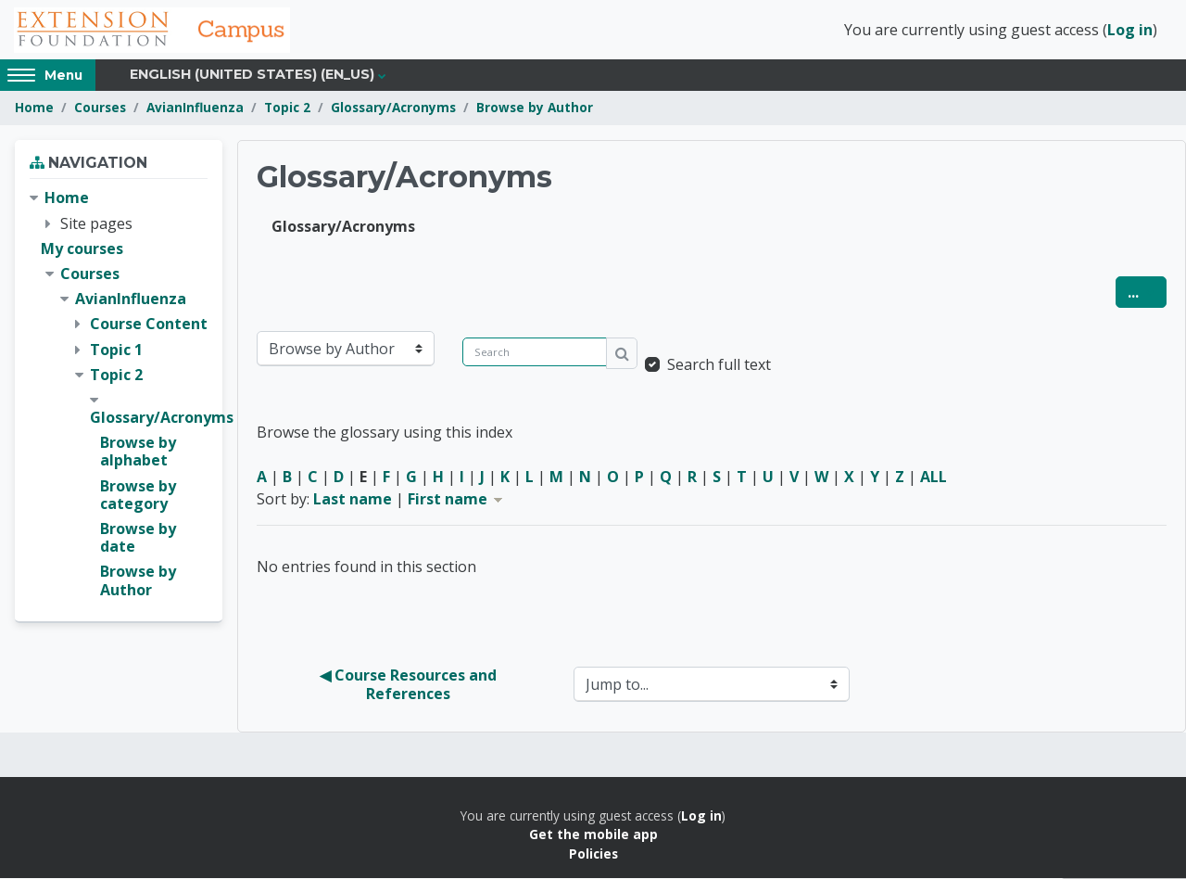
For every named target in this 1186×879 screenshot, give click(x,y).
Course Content (149, 325)
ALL (933, 477)
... (1147, 292)
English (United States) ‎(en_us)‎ (252, 76)
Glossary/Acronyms (393, 109)
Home (34, 109)
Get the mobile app (593, 836)
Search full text (719, 365)
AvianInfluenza (195, 109)
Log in (1130, 30)
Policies (593, 854)
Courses (100, 109)
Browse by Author (534, 109)
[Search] (534, 352)
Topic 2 (287, 109)
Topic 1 (116, 350)
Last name (352, 500)
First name (457, 500)
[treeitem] (119, 395)
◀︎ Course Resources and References (410, 685)
